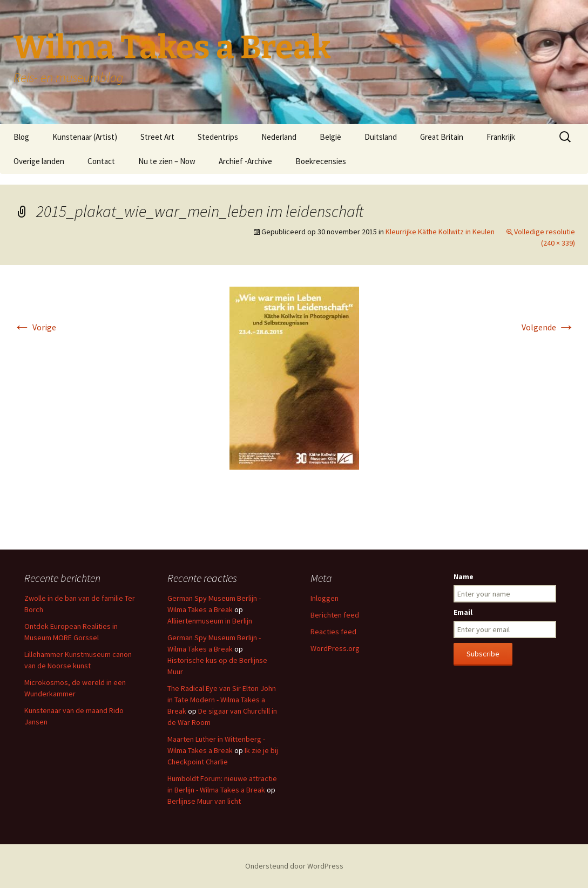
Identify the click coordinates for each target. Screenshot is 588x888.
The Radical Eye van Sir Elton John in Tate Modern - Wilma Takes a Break (221, 699)
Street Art (157, 137)
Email (463, 612)
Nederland (278, 137)
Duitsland (380, 137)
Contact (101, 161)
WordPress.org (335, 648)
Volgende (548, 327)
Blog (21, 137)
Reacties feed (333, 631)
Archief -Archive (245, 161)
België (330, 137)
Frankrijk (500, 137)
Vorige (34, 327)
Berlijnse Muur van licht (204, 801)
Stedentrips (218, 137)
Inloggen (324, 598)
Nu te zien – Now (166, 161)
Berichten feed (334, 615)
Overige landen (38, 161)
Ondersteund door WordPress (294, 866)
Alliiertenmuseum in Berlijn (209, 621)
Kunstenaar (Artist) (84, 137)
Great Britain (441, 137)
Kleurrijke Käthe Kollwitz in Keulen (440, 231)
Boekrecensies (320, 161)
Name (464, 576)
